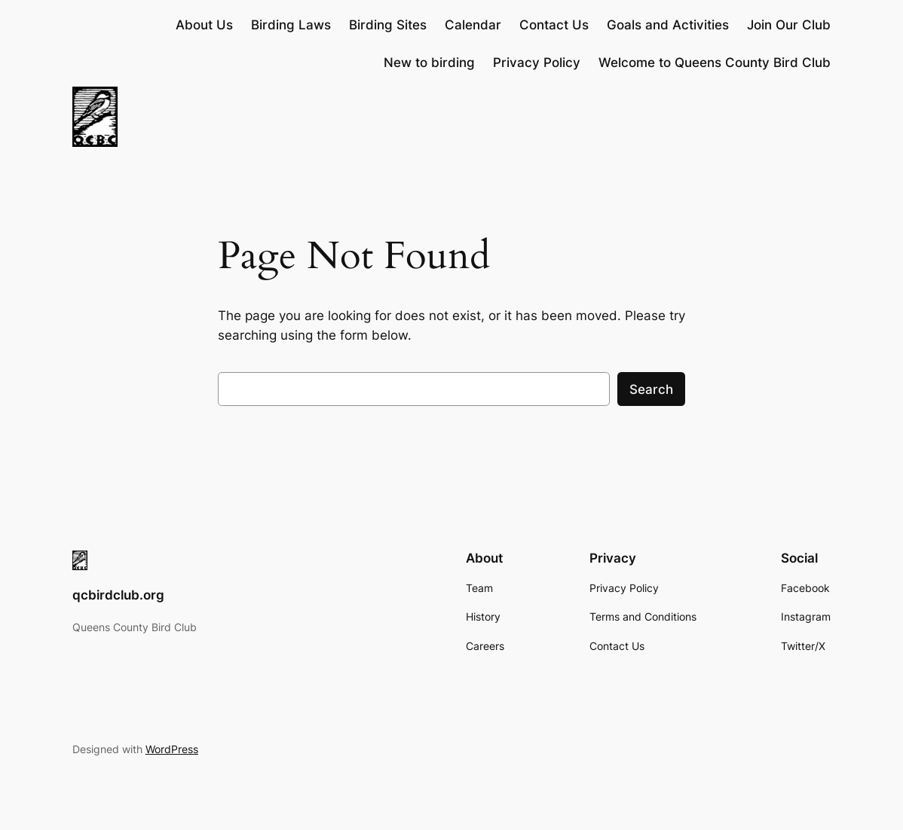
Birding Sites (388, 24)
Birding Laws (291, 24)
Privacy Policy (536, 62)
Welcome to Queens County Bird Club (714, 62)
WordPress (171, 749)
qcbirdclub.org (118, 595)
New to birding (429, 62)
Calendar (473, 24)
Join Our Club (789, 24)
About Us (204, 24)
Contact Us (554, 24)
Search (651, 389)
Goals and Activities (668, 24)
